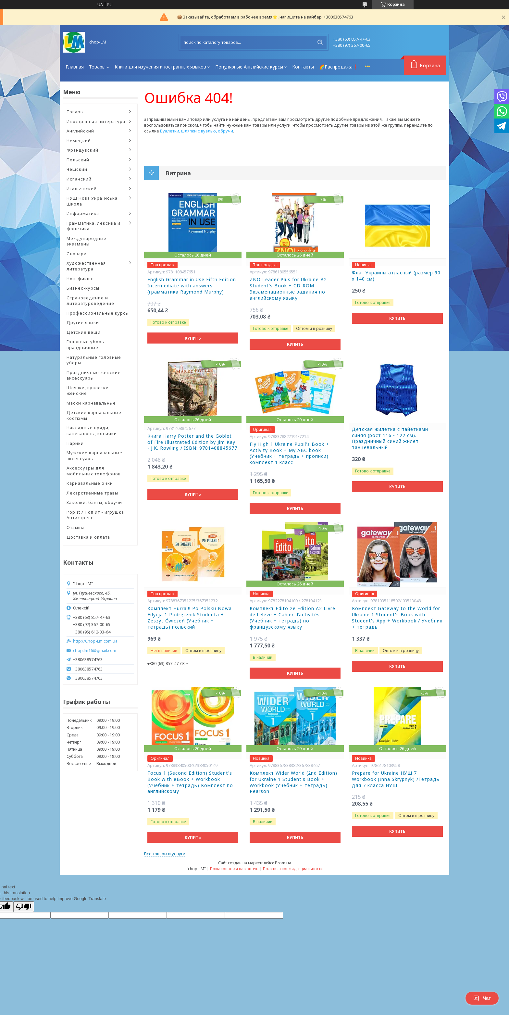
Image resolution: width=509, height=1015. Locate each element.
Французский (82, 150)
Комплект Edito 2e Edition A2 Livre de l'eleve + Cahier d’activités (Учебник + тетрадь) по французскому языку (292, 618)
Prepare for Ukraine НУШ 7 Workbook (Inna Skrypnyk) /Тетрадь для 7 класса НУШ (396, 779)
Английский (80, 131)
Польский (78, 160)
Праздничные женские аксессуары (94, 375)
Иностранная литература (96, 121)
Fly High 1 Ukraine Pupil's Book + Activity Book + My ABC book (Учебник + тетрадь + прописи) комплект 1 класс (289, 453)
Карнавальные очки (90, 483)
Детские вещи (84, 332)
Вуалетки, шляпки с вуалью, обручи (196, 131)
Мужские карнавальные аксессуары (94, 455)
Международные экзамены (86, 241)
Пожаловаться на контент (234, 868)
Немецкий (79, 141)
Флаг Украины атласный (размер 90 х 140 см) (396, 276)
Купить (193, 338)
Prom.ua (283, 863)
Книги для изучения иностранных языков (160, 67)
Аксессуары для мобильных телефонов (94, 471)
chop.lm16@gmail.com (94, 650)
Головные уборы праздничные (86, 344)
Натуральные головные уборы (94, 360)
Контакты (303, 67)
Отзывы (75, 527)
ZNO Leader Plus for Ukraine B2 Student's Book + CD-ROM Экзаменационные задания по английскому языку (288, 289)
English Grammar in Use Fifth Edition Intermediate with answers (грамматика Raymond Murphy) (191, 286)
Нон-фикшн (80, 279)
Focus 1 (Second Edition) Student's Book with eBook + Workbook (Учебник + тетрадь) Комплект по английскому (190, 782)
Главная (75, 67)
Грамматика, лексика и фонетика (93, 226)
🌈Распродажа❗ (338, 67)
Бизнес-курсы (83, 288)
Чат (482, 998)
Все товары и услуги (164, 854)
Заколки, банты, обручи (94, 502)
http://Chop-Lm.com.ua (95, 641)
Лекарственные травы (92, 493)
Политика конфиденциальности (293, 868)
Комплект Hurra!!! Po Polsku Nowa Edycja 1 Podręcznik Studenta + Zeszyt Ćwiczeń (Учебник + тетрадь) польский (189, 618)
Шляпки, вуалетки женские (88, 390)
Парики (75, 443)
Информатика (83, 213)
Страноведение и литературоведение (90, 301)
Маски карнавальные (91, 403)
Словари (77, 254)
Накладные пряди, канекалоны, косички (92, 430)
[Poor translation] (23, 906)
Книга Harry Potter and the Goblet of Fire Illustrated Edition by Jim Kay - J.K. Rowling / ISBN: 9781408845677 (192, 442)
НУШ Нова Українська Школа (92, 201)
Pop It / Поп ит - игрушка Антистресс (95, 515)
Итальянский (82, 189)
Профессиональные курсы (98, 313)
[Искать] (320, 42)
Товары (97, 67)
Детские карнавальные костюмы (94, 415)
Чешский (77, 169)
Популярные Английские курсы (249, 67)
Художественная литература (86, 266)
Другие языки (83, 322)
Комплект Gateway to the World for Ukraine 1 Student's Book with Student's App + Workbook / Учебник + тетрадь (397, 618)
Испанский (79, 179)
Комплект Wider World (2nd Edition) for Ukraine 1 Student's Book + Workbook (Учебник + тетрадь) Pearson (293, 782)
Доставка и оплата (88, 537)
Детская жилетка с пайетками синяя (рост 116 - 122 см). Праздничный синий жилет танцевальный (390, 438)
